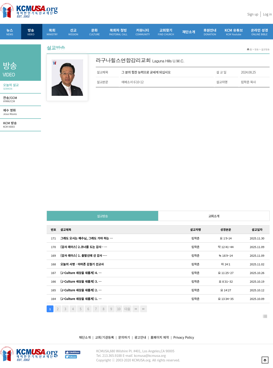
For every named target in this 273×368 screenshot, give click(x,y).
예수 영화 (21, 112)
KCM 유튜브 (233, 32)
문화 (94, 32)
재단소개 (188, 31)
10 (119, 309)
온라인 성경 (259, 32)
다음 (127, 309)
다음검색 (143, 308)
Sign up (252, 14)
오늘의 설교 (21, 87)
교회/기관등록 (104, 337)
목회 (52, 32)
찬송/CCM (21, 99)
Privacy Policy (183, 337)
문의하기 (124, 337)
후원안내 (210, 32)
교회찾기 (165, 32)
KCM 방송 (21, 125)
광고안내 (140, 337)
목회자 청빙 (118, 32)
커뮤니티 (142, 32)
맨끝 (135, 308)
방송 (31, 32)
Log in (267, 14)
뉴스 (10, 32)
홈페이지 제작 (160, 337)
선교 (73, 32)
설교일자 (257, 229)
